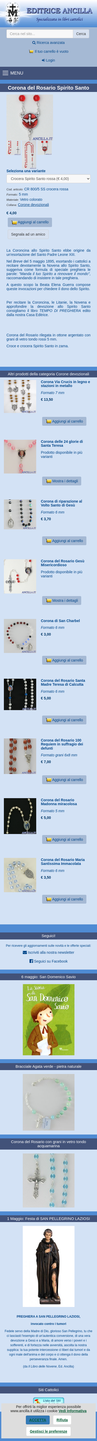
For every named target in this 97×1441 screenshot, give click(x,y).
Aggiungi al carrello (30, 222)
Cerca (81, 34)
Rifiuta (62, 1420)
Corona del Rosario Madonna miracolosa (59, 802)
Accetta (37, 1420)
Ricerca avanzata (48, 43)
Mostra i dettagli (62, 481)
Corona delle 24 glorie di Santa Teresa (62, 443)
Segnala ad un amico (28, 234)
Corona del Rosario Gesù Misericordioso (62, 563)
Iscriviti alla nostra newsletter (48, 952)
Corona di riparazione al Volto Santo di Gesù (61, 503)
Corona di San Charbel (60, 621)
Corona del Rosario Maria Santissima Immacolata (63, 862)
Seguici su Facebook (48, 961)
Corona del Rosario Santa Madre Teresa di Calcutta (63, 682)
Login (48, 60)
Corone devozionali (33, 205)
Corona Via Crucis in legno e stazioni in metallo (65, 384)
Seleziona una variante (26, 171)
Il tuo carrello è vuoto (49, 51)
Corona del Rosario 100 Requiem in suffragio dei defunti (62, 744)
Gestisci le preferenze (48, 1431)
